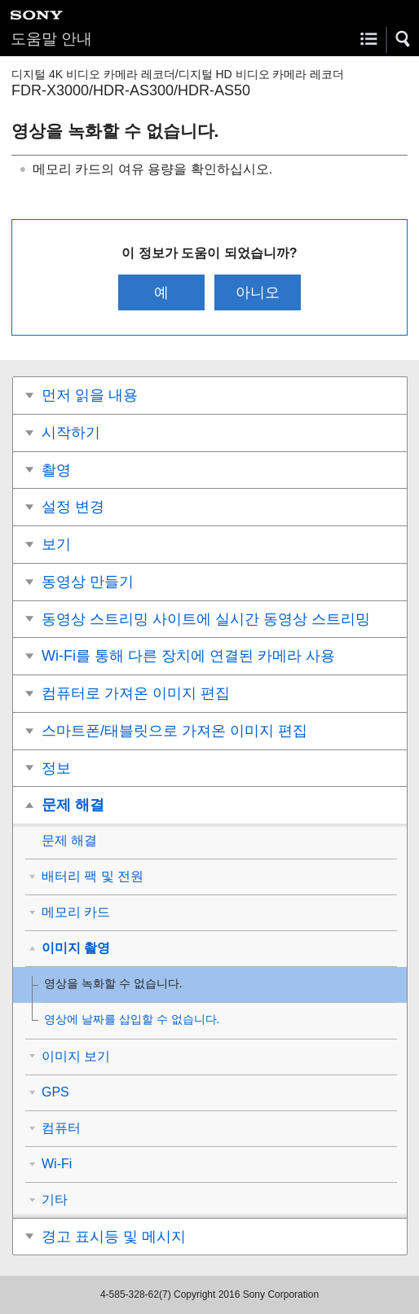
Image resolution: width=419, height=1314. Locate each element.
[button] (403, 39)
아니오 (258, 292)
